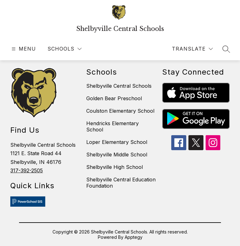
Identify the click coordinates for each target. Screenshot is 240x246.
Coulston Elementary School (120, 111)
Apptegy (133, 237)
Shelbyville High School (114, 167)
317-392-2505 (26, 170)
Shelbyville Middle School (116, 154)
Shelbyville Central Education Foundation (121, 182)
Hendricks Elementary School (112, 126)
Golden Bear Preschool (114, 98)
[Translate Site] (192, 49)
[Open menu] (23, 49)
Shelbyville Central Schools (119, 86)
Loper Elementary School (116, 142)
